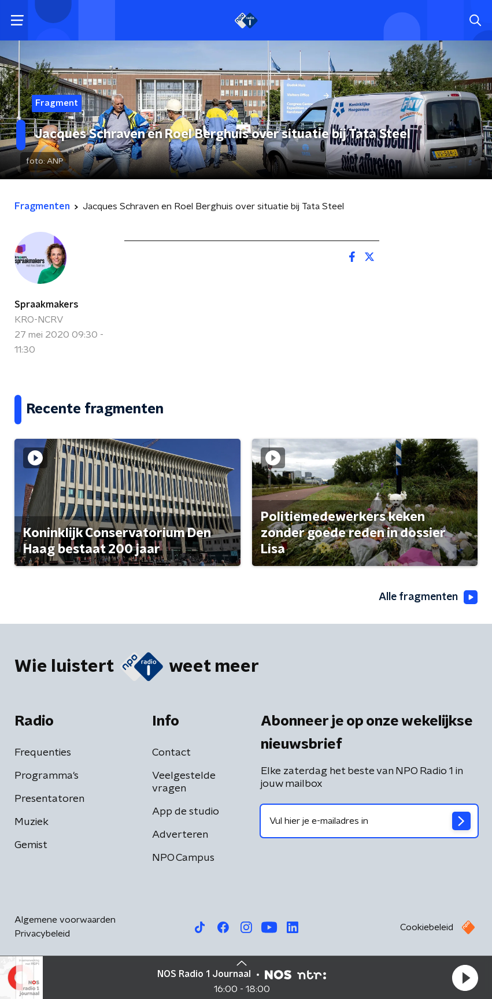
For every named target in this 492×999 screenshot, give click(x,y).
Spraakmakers (46, 304)
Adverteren (180, 835)
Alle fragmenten (427, 598)
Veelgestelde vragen (184, 782)
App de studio (185, 811)
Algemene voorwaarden (65, 919)
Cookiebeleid (426, 927)
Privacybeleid (42, 933)
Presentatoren (49, 799)
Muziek (31, 822)
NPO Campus (183, 858)
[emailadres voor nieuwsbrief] (369, 821)
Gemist (30, 845)
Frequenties (42, 753)
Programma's (46, 776)
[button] (464, 977)
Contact (171, 753)
